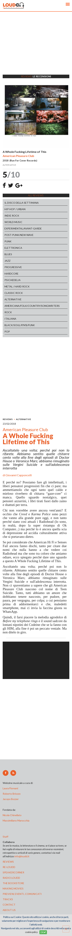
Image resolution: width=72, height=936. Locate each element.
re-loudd (9, 867)
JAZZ (7, 260)
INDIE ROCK (11, 215)
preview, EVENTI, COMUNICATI (22, 893)
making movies (13, 888)
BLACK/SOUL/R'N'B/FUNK (19, 325)
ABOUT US (9, 909)
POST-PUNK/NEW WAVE (18, 234)
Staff (5, 836)
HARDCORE (11, 273)
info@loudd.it (22, 856)
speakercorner (13, 872)
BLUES (8, 254)
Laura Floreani (11, 788)
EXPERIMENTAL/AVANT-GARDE (23, 228)
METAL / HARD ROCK (17, 286)
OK (43, 932)
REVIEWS (8, 419)
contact (9, 904)
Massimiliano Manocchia (16, 820)
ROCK (8, 312)
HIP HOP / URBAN (14, 209)
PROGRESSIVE (13, 267)
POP (7, 331)
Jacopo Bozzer (11, 799)
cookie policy (31, 932)
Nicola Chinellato (12, 815)
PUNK (7, 241)
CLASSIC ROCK (13, 292)
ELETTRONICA (13, 247)
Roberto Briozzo (12, 793)
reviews (8, 861)
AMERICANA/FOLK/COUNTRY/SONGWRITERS (32, 305)
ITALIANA (10, 318)
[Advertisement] (36, 48)
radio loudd (11, 877)
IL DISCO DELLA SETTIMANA (21, 202)
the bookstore (13, 883)
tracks (8, 899)
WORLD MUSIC (13, 222)
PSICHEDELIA (12, 280)
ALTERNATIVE (12, 299)
